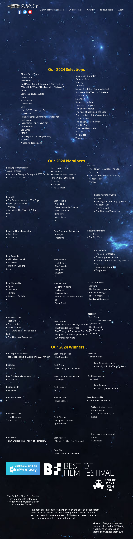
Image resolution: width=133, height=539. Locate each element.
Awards (90, 9)
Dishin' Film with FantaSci (52, 9)
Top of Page (66, 536)
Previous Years (106, 9)
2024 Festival (75, 9)
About (121, 9)
